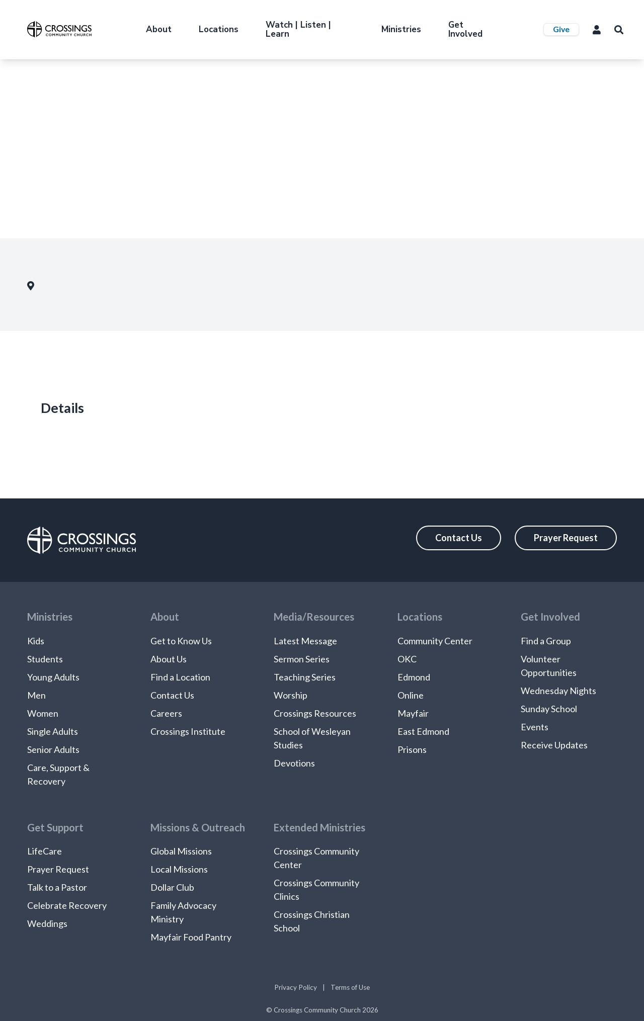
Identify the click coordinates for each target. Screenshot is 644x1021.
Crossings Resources (315, 713)
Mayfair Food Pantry (190, 937)
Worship (290, 695)
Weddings (47, 923)
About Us (168, 658)
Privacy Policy (295, 987)
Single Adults (52, 731)
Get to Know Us (181, 640)
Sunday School (549, 708)
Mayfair (413, 713)
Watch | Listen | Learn (298, 29)
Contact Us (458, 537)
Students (45, 658)
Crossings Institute (187, 731)
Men (36, 695)
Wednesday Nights (558, 690)
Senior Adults (53, 749)
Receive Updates (554, 744)
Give (561, 29)
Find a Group (546, 640)
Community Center (434, 640)
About (159, 29)
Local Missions (179, 869)
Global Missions (181, 851)
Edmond (413, 677)
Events (534, 726)
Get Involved (465, 29)
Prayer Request (566, 537)
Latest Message (305, 640)
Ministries (401, 29)
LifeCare (44, 851)
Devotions (294, 763)
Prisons (412, 749)
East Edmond (423, 731)
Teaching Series (305, 677)
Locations (218, 29)
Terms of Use (350, 987)
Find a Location (180, 677)
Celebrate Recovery (67, 905)
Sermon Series (302, 658)
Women (42, 713)
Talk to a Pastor (57, 887)
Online (410, 695)
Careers (166, 713)
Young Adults (53, 677)
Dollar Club (172, 887)
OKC (407, 658)
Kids (35, 640)
